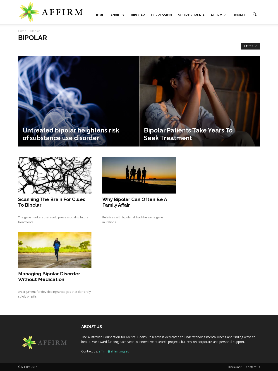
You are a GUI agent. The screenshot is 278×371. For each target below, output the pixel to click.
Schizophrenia (191, 15)
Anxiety (117, 15)
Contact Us (253, 367)
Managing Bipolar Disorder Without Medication (49, 276)
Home (99, 15)
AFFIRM (218, 15)
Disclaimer (235, 367)
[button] (254, 14)
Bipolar (138, 15)
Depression (161, 15)
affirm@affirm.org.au (114, 351)
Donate (239, 15)
